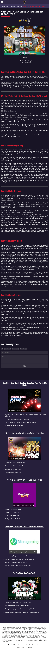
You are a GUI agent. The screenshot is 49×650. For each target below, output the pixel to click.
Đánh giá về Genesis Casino (13, 509)
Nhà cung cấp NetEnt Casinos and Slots (16, 562)
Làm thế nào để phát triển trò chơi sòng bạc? (18, 602)
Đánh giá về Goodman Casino (13, 512)
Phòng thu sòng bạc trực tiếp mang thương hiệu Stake (20, 609)
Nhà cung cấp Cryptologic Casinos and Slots (18, 565)
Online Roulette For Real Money (14, 472)
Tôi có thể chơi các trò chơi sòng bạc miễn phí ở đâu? (20, 422)
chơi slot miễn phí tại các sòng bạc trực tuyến (18, 606)
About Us (10, 644)
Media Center (32, 644)
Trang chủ (12, 6)
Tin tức (19, 6)
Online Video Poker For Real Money (15, 462)
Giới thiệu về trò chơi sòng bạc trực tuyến (17, 419)
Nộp (24, 366)
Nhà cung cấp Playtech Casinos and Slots (17, 556)
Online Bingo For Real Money (13, 469)
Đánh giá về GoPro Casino (12, 516)
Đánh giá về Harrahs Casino (13, 519)
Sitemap (39, 644)
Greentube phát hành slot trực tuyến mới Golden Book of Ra (22, 612)
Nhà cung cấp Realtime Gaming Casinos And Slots (19, 559)
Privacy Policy (24, 644)
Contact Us (17, 644)
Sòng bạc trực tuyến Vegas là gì (14, 426)
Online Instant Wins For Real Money (15, 466)
